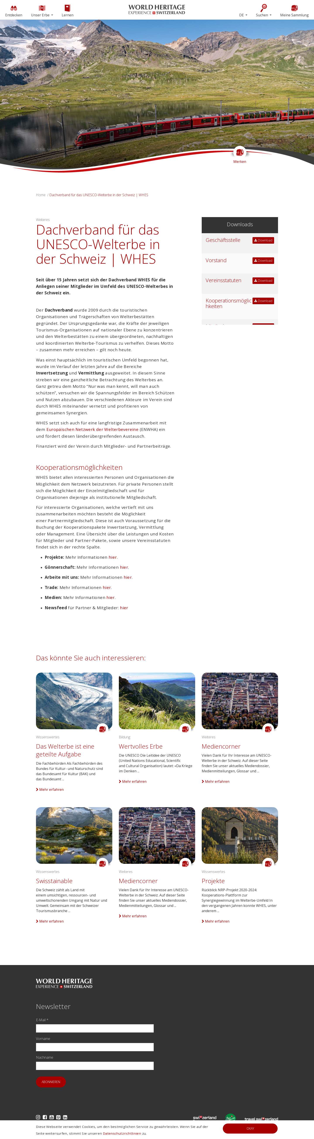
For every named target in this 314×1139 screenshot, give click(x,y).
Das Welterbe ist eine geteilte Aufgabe (65, 750)
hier (113, 557)
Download (263, 240)
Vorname (43, 1038)
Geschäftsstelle (223, 239)
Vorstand (216, 260)
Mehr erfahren (50, 789)
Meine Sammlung (294, 10)
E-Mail (42, 1020)
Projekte (213, 881)
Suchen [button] (262, 10)
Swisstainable (54, 881)
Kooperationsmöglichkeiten (229, 303)
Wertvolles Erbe (141, 746)
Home (41, 194)
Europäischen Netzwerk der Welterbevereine (92, 429)
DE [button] (242, 15)
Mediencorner (221, 746)
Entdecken (13, 10)
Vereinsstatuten (223, 280)
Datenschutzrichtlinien (122, 1133)
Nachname (44, 1057)
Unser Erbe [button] (40, 10)
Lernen (67, 10)
